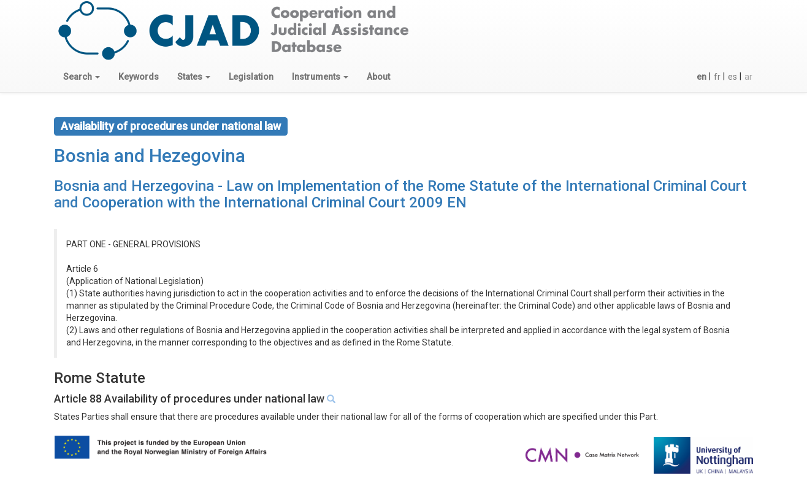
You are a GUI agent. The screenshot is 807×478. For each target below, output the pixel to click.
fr (717, 77)
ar (748, 77)
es (732, 77)
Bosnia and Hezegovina (149, 155)
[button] (81, 76)
